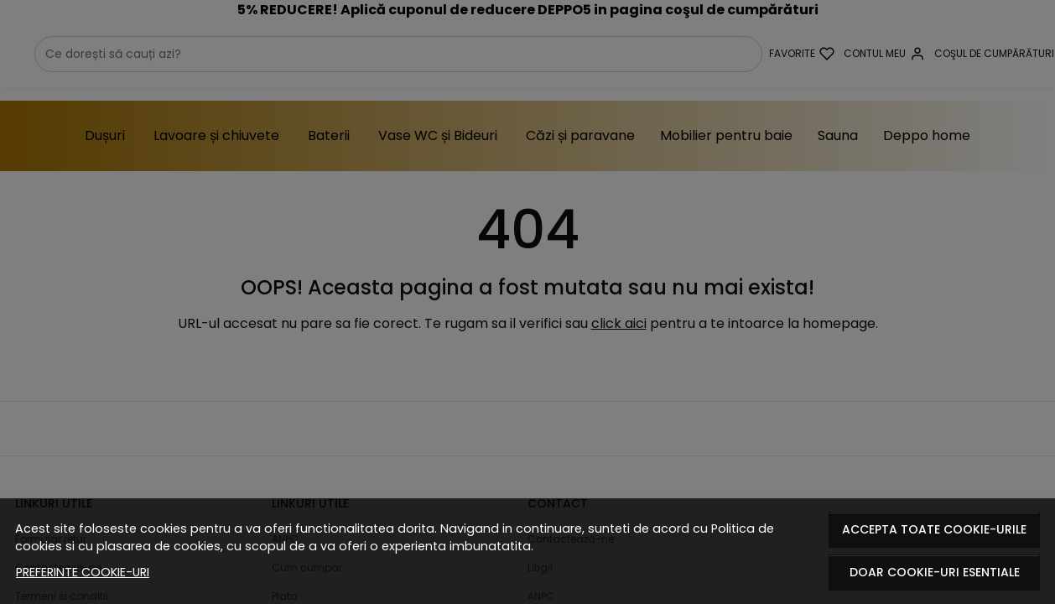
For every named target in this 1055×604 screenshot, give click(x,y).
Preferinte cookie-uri (82, 572)
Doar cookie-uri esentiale (935, 572)
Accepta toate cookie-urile (934, 529)
